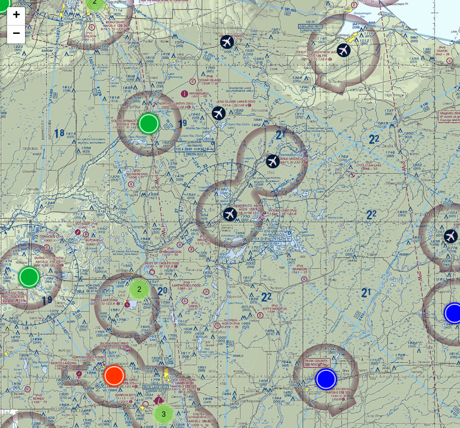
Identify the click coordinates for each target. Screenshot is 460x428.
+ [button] (16, 16)
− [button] (16, 34)
